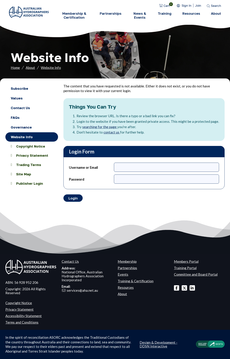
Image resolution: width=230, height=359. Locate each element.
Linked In (192, 288)
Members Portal (186, 261)
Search (216, 6)
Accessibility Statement (23, 316)
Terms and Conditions (21, 322)
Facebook (176, 288)
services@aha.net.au (82, 290)
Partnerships (110, 13)
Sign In (186, 5)
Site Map (23, 174)
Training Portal (185, 268)
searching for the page (99, 127)
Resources (191, 13)
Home (15, 68)
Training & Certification (135, 281)
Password (76, 179)
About (216, 13)
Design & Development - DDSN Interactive (158, 344)
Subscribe (19, 88)
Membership (127, 261)
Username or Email (83, 167)
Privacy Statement (32, 155)
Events (123, 274)
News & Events (139, 15)
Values (17, 98)
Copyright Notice (30, 146)
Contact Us (20, 108)
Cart (167, 6)
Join (198, 5)
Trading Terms (28, 165)
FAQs (15, 117)
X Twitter (184, 288)
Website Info (51, 68)
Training (164, 13)
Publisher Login (29, 183)
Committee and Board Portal (196, 274)
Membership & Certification (74, 15)
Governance (21, 127)
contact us (112, 132)
